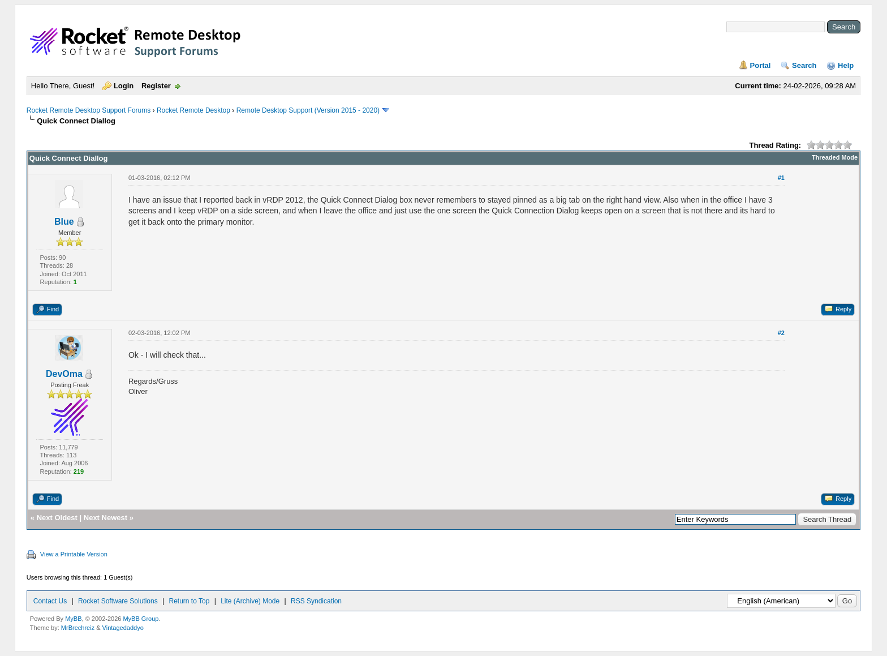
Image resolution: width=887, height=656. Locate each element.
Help (846, 65)
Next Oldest (57, 517)
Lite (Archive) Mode (250, 601)
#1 (781, 177)
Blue (64, 221)
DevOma (64, 374)
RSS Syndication (316, 601)
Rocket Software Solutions (118, 601)
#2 (781, 332)
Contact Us (50, 601)
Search (804, 65)
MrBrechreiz (77, 627)
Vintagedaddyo (123, 627)
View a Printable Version (73, 554)
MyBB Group (140, 618)
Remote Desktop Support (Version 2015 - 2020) (308, 110)
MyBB (73, 618)
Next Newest (105, 517)
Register (156, 86)
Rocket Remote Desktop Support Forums (88, 110)
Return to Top (189, 601)
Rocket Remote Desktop (193, 110)
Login (124, 86)
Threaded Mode (835, 157)
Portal (760, 65)
